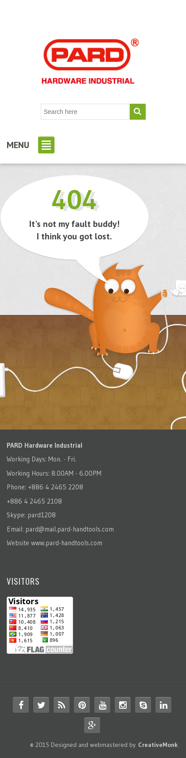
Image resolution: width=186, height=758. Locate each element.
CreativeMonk (158, 745)
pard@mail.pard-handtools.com (69, 529)
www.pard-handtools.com (66, 543)
